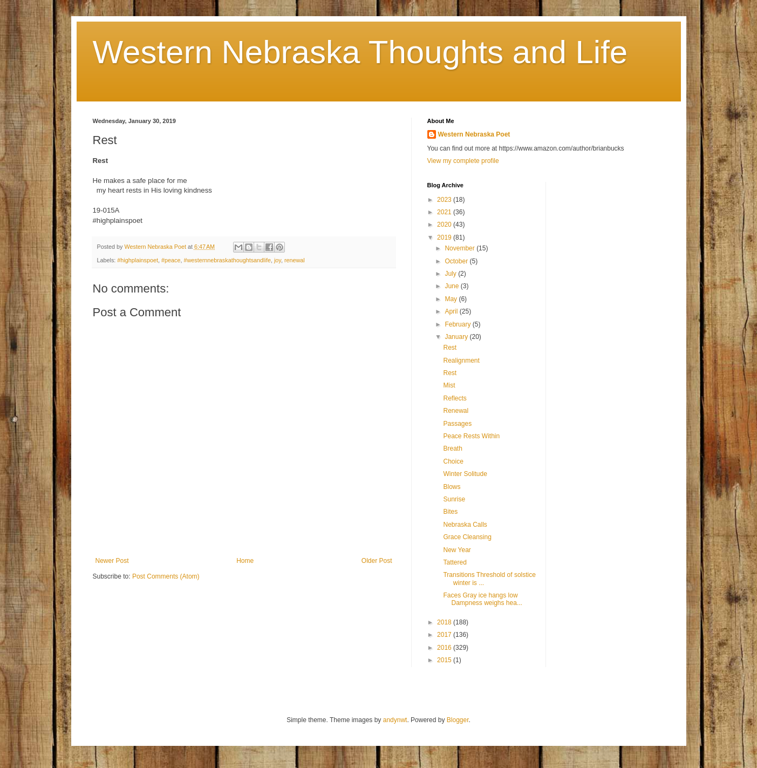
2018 (445, 622)
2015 (445, 660)
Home (245, 561)
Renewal (455, 410)
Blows (451, 487)
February (458, 324)
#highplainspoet (137, 260)
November (460, 248)
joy (277, 260)
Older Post (377, 561)
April (452, 311)
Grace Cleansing (467, 537)
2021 (445, 212)
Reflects (454, 398)
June (452, 286)
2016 (445, 647)
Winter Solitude (465, 474)
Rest (449, 347)
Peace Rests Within (471, 436)
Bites (450, 511)
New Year (456, 550)
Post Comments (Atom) (166, 576)
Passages (457, 423)
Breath (452, 448)
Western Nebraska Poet (474, 134)
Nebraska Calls (465, 524)
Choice (453, 461)
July (451, 273)
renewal (294, 260)
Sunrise (454, 499)
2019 (445, 237)
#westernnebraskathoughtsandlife (226, 260)
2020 (445, 224)
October (457, 261)
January (457, 337)
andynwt (395, 720)
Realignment (461, 360)
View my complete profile (463, 161)
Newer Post (112, 561)
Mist (449, 385)
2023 (445, 199)
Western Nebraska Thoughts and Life (360, 52)
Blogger (458, 720)
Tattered (454, 562)
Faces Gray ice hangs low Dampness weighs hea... (482, 599)
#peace (170, 260)
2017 (445, 634)
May (452, 299)
